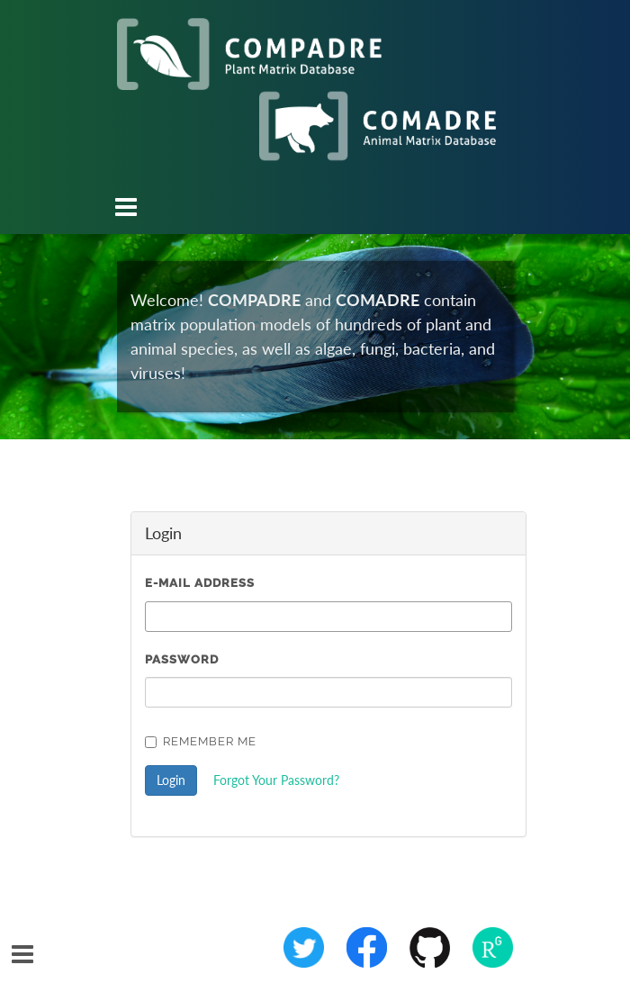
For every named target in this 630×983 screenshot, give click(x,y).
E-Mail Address (200, 583)
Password (182, 659)
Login (171, 780)
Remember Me (200, 741)
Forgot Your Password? (276, 780)
